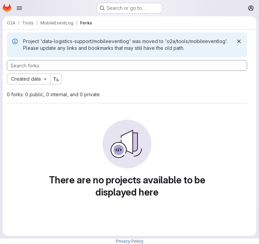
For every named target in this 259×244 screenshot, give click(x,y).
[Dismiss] (239, 41)
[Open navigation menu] (19, 8)
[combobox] (29, 79)
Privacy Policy (130, 241)
